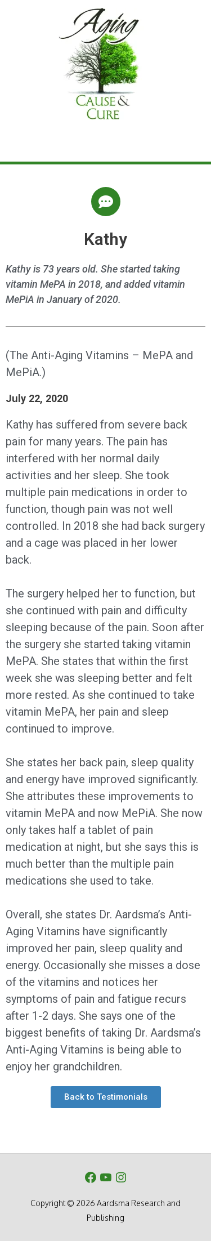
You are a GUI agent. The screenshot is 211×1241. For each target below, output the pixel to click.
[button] (106, 1097)
